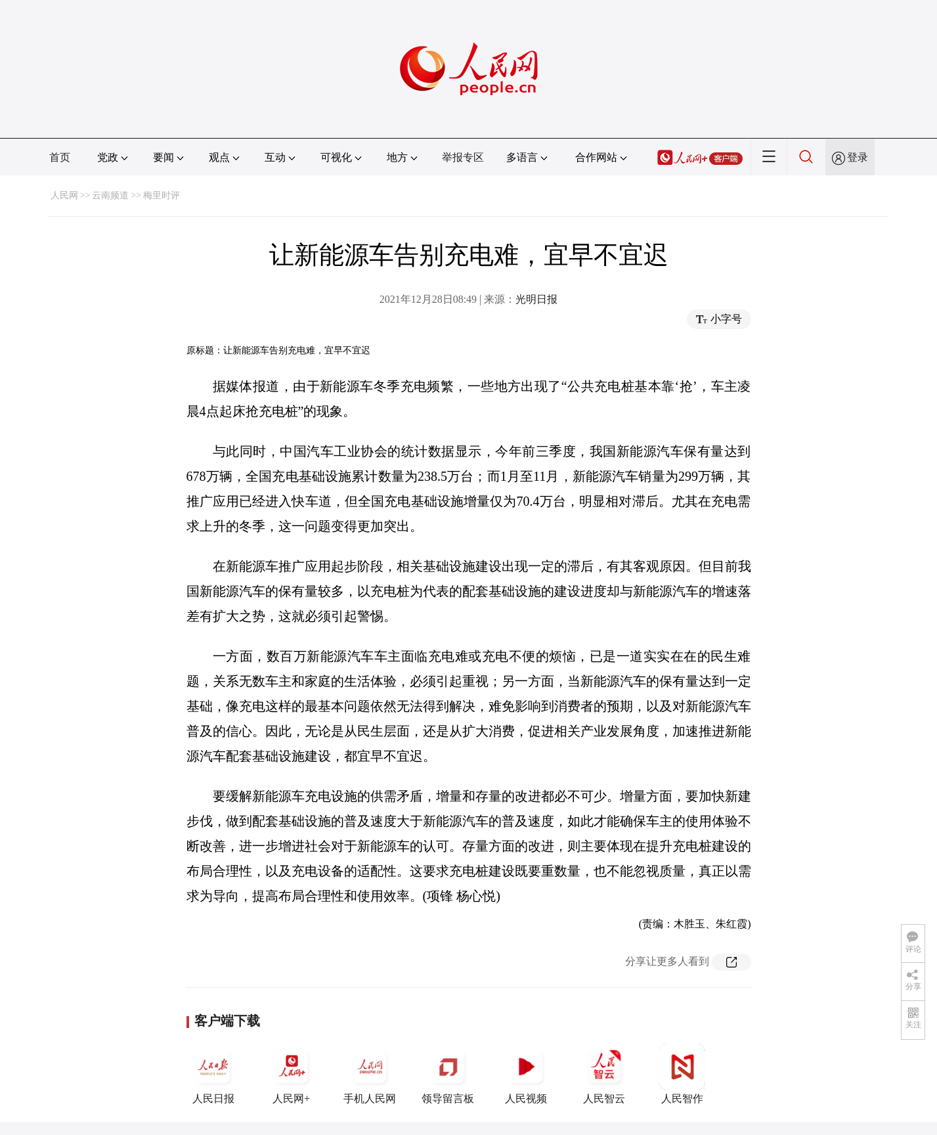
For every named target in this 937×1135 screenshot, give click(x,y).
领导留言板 (448, 1074)
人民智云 (604, 1074)
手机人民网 (369, 1074)
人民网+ (292, 1074)
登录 (857, 157)
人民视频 (526, 1074)
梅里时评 (161, 195)
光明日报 (536, 299)
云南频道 (110, 195)
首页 (59, 157)
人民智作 (682, 1074)
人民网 (64, 195)
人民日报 (213, 1074)
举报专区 (463, 157)
